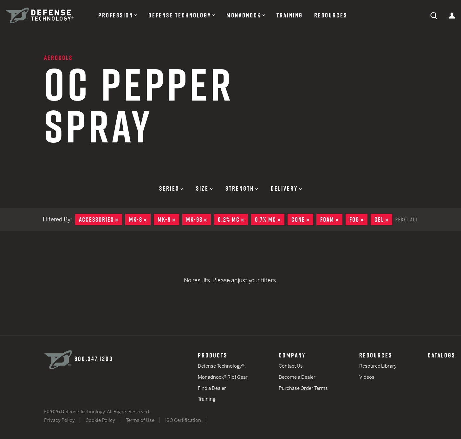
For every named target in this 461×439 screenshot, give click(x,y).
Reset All (406, 219)
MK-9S (198, 219)
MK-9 (168, 219)
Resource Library (378, 366)
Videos (366, 377)
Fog (358, 219)
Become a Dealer (297, 377)
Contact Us (291, 366)
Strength (241, 188)
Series (171, 188)
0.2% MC (233, 219)
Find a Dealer (212, 388)
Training (289, 15)
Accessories (100, 219)
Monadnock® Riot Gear (223, 377)
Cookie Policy (100, 420)
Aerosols (58, 57)
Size (204, 188)
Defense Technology (179, 15)
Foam (331, 219)
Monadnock (243, 15)
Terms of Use (140, 420)
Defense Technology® (221, 366)
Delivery (286, 188)
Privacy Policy (59, 420)
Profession (115, 15)
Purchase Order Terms (303, 388)
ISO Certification (183, 420)
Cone (302, 219)
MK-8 (140, 219)
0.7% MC (269, 219)
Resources (330, 15)
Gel (383, 219)
